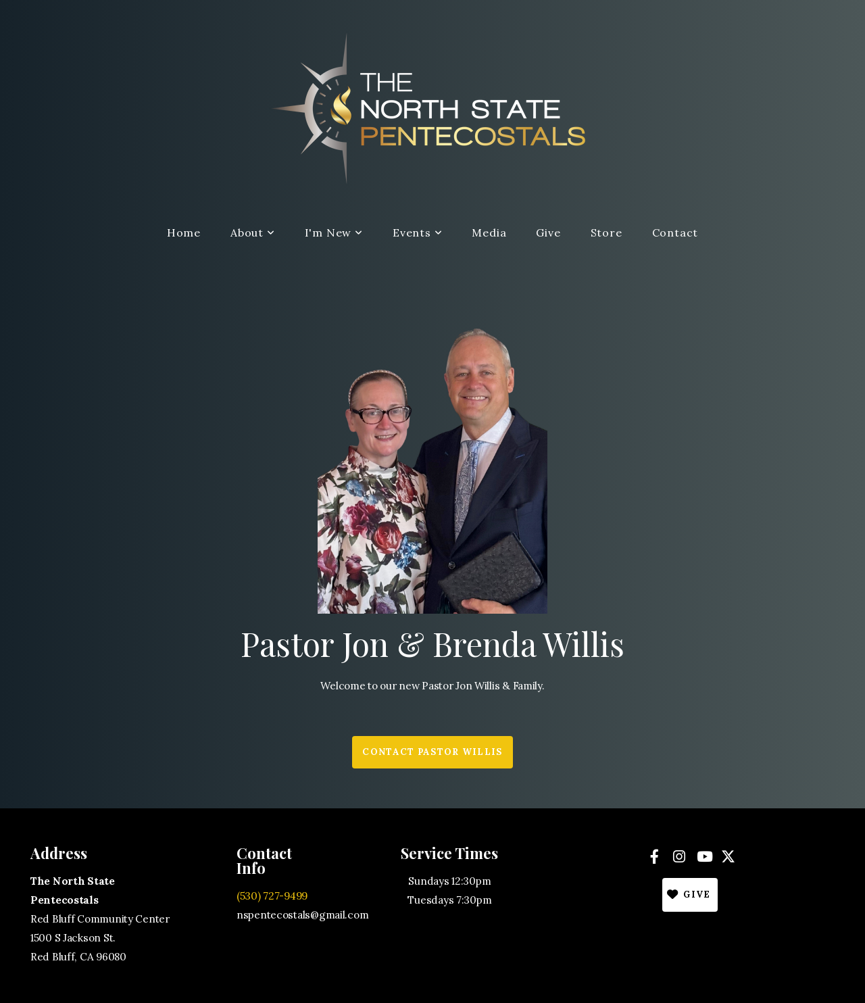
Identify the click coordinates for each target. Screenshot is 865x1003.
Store (606, 232)
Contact (675, 232)
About (252, 232)
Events (417, 232)
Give (548, 232)
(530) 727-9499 (272, 895)
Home (184, 232)
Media (489, 232)
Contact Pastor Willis (432, 752)
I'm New (334, 232)
